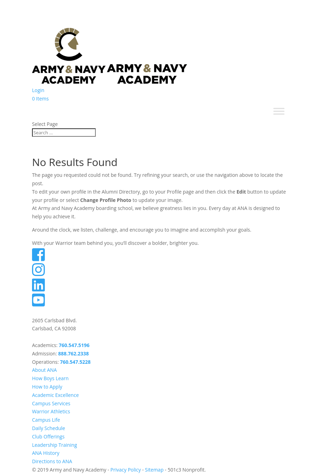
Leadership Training (54, 445)
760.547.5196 (74, 345)
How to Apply (47, 386)
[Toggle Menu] (278, 111)
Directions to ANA (52, 461)
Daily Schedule (48, 428)
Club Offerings (48, 436)
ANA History (46, 453)
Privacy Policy (125, 469)
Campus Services (51, 403)
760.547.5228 (75, 362)
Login (38, 90)
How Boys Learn (50, 378)
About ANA (44, 370)
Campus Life (46, 419)
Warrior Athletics (51, 411)
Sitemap (154, 469)
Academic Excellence (55, 395)
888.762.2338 (73, 353)
